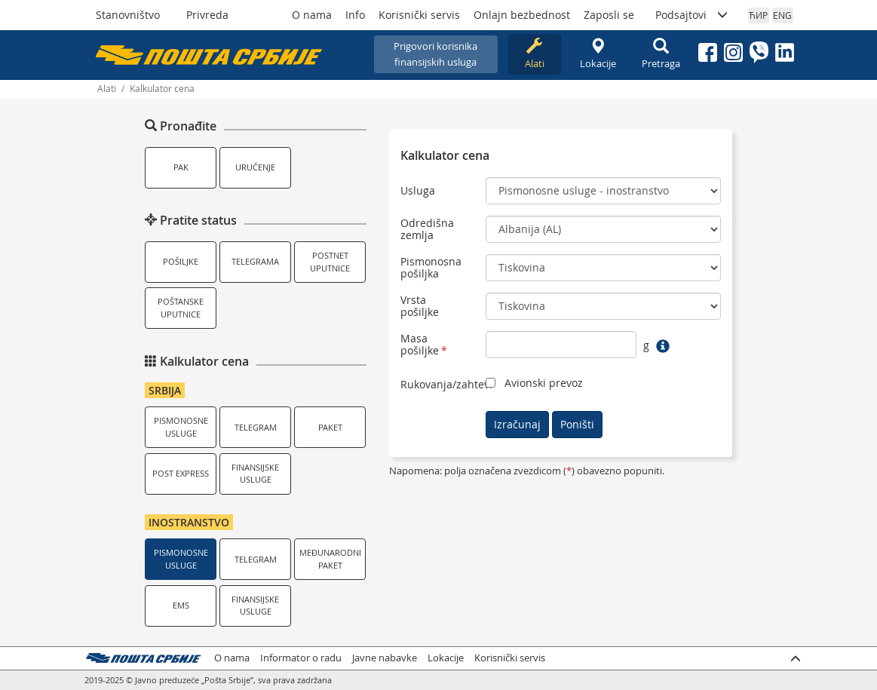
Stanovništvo (128, 15)
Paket (330, 427)
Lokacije (598, 54)
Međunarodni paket (330, 559)
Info (355, 15)
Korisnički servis (419, 15)
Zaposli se (609, 15)
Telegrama (255, 261)
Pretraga (661, 54)
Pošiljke (180, 261)
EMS (181, 605)
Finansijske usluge (255, 474)
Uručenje (255, 167)
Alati (534, 54)
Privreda (207, 15)
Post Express (180, 473)
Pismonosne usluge (181, 427)
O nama (312, 15)
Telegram (256, 427)
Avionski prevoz (543, 383)
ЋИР (758, 15)
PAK (181, 167)
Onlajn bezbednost (522, 15)
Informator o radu (301, 658)
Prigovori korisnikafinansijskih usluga (435, 54)
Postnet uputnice (330, 262)
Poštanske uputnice (181, 308)
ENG (782, 15)
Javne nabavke (384, 658)
